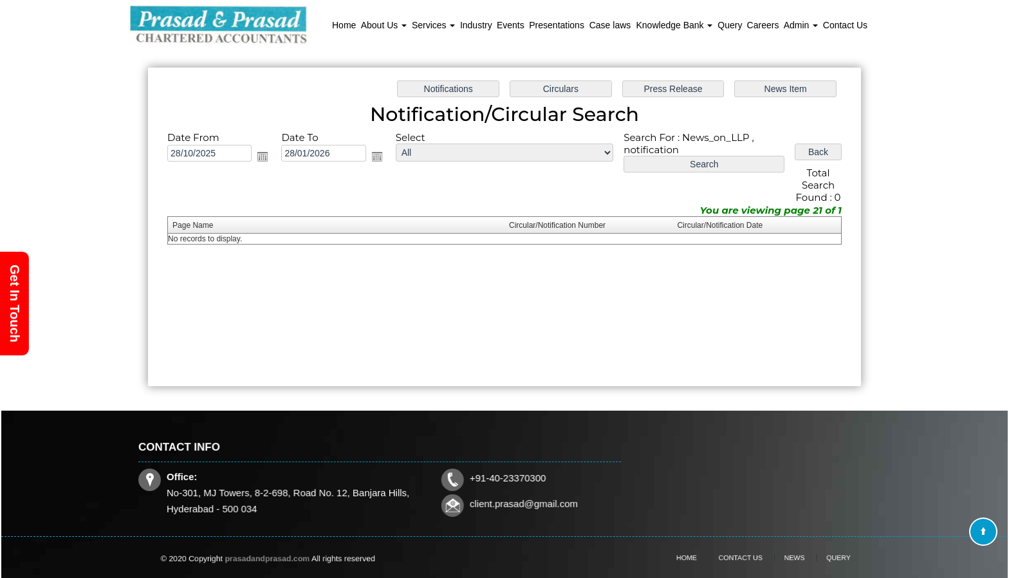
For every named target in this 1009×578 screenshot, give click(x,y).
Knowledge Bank (674, 25)
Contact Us (845, 25)
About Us (384, 25)
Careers (763, 25)
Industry (476, 25)
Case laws (610, 25)
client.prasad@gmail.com (520, 503)
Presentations (556, 25)
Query (729, 25)
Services (434, 25)
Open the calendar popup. (265, 157)
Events (510, 25)
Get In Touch (15, 303)
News (785, 558)
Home (344, 25)
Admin (801, 25)
